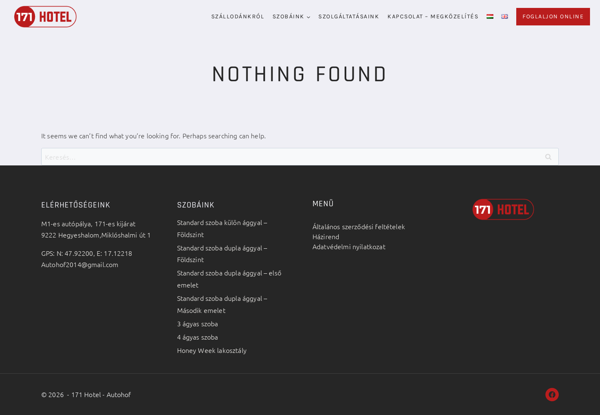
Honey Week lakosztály (212, 350)
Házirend (325, 236)
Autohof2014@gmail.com (79, 264)
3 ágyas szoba (197, 323)
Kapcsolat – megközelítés (433, 16)
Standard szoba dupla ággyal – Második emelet (222, 304)
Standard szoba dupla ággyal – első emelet (229, 278)
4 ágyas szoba (197, 336)
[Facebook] (552, 394)
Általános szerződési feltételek (358, 226)
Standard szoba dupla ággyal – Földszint (222, 253)
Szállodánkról (238, 16)
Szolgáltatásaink (348, 16)
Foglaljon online (553, 16)
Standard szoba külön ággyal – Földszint (222, 228)
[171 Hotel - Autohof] (45, 16)
